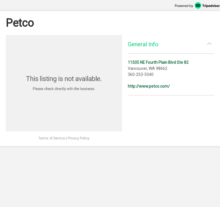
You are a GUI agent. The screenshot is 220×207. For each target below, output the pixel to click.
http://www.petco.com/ (149, 86)
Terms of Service (51, 138)
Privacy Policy (78, 138)
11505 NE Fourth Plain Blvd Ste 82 (158, 62)
